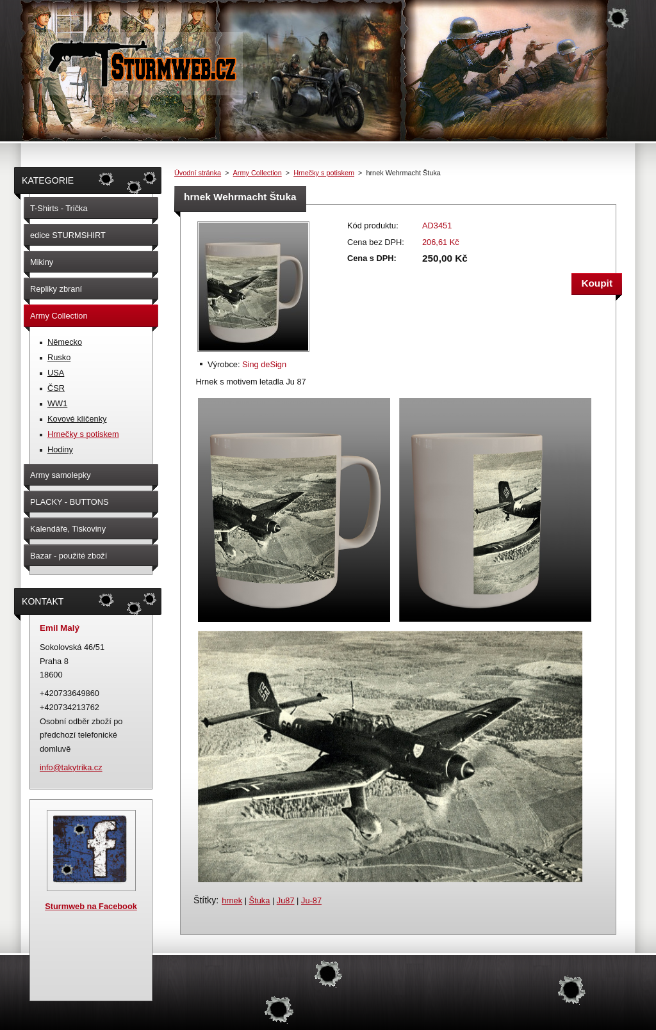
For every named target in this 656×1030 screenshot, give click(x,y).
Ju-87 (311, 900)
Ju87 (286, 900)
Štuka (259, 900)
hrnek (232, 900)
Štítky (204, 900)
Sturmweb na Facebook (91, 906)
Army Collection (257, 173)
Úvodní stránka (197, 173)
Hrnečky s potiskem (323, 173)
